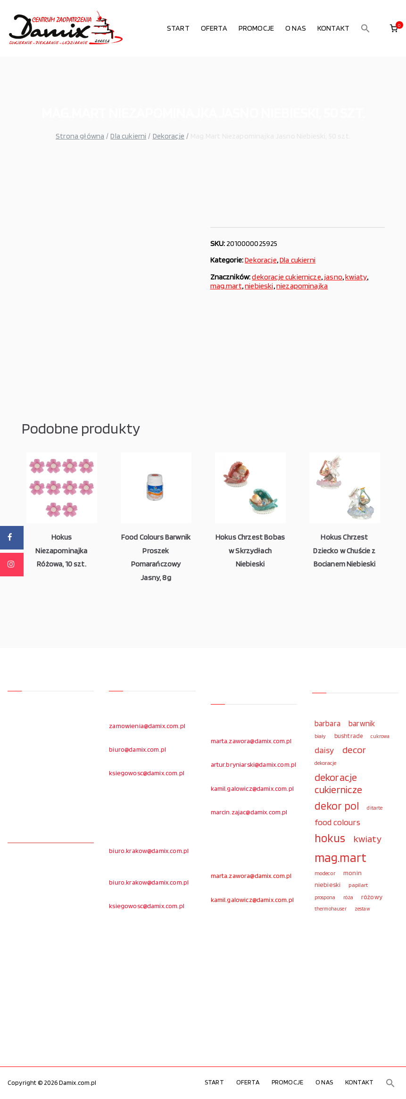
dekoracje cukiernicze (286, 276)
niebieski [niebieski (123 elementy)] (327, 884)
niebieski (259, 285)
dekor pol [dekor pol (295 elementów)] (337, 805)
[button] (365, 28)
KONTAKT (333, 28)
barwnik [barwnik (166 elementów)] (361, 723)
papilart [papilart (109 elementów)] (358, 884)
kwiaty (356, 276)
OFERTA (214, 28)
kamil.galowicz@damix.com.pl (252, 788)
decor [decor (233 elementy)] (354, 749)
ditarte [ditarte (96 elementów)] (374, 807)
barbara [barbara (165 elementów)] (327, 723)
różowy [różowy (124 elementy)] (371, 897)
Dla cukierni (128, 135)
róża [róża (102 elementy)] (348, 897)
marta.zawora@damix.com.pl (251, 741)
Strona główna (80, 135)
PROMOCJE (256, 28)
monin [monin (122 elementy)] (352, 873)
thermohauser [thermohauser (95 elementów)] (331, 909)
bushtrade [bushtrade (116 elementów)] (348, 735)
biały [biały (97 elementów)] (320, 736)
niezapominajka (302, 285)
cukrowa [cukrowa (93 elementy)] (380, 736)
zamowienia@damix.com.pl (147, 726)
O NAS (295, 28)
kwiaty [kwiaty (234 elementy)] (367, 839)
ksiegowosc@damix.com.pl (146, 773)
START (178, 28)
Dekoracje (168, 135)
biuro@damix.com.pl (137, 749)
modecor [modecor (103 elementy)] (325, 873)
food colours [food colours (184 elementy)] (337, 822)
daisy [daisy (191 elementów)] (324, 750)
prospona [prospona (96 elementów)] (325, 897)
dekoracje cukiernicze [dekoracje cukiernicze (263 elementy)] (339, 783)
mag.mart (226, 285)
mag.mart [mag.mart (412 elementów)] (340, 857)
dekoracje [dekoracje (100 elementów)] (325, 763)
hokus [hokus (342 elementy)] (330, 838)
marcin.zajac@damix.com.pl (249, 812)
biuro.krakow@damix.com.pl (149, 850)
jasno (333, 276)
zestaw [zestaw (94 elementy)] (362, 909)
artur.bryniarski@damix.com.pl (254, 764)
